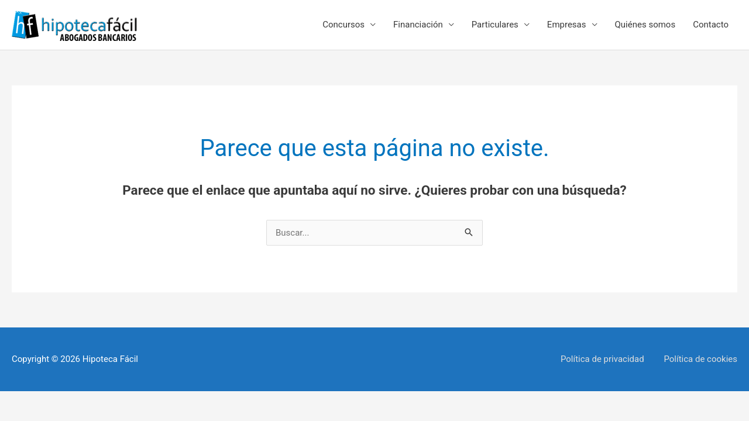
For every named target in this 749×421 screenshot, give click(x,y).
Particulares (495, 24)
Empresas (566, 24)
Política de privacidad (602, 359)
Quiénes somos (645, 24)
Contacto (711, 24)
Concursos (343, 24)
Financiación (418, 24)
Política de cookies (700, 359)
